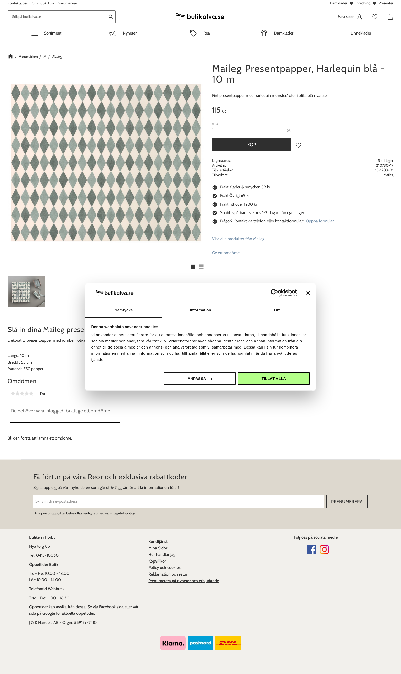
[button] (46, 33)
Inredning (362, 3)
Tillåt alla (274, 378)
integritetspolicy (122, 513)
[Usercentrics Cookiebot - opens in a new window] (274, 293)
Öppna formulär (320, 221)
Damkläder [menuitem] (283, 33)
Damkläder (338, 3)
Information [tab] (200, 310)
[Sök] (111, 16)
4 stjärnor (26, 393)
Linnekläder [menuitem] (361, 33)
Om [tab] (277, 310)
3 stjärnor (22, 393)
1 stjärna (12, 393)
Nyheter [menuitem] (130, 33)
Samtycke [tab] (124, 310)
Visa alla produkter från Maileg (238, 238)
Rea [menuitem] (206, 33)
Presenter (385, 3)
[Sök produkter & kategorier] (57, 16)
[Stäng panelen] (308, 293)
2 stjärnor (17, 393)
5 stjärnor (31, 393)
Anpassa (199, 378)
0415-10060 (47, 555)
